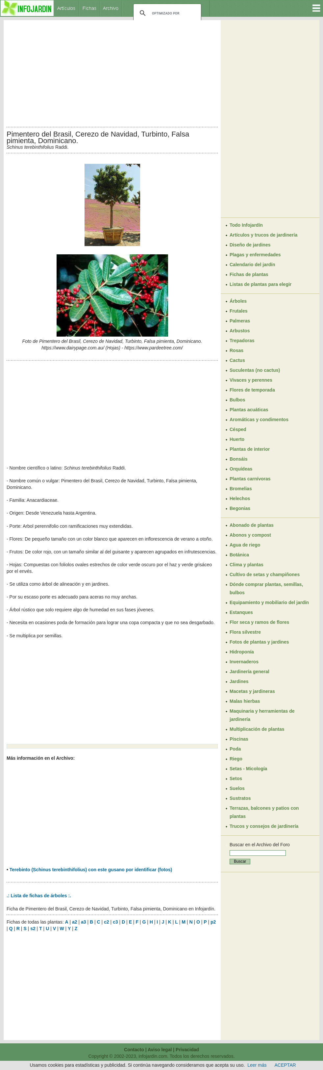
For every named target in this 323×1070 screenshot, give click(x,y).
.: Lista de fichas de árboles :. (39, 895)
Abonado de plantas (252, 525)
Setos (236, 778)
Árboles (238, 301)
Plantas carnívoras (250, 478)
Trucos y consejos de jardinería (264, 826)
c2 (106, 922)
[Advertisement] (112, 72)
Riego (236, 758)
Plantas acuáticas (249, 409)
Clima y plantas (246, 564)
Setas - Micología (248, 768)
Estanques (241, 612)
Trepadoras (242, 340)
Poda (235, 749)
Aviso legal (160, 1049)
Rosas (236, 350)
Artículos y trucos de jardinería (263, 235)
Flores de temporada (252, 390)
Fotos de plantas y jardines (259, 642)
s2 (33, 928)
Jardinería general (249, 671)
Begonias (240, 508)
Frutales (238, 311)
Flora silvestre (245, 632)
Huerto (237, 439)
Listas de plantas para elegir (260, 284)
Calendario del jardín (252, 264)
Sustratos (240, 798)
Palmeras (240, 320)
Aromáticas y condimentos (259, 419)
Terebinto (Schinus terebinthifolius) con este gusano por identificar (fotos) (91, 869)
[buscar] (166, 13)
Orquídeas (241, 468)
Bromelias (241, 488)
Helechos (240, 498)
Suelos (237, 788)
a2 (74, 922)
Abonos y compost (250, 535)
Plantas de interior (250, 449)
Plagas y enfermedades (255, 254)
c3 (115, 922)
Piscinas (239, 739)
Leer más (256, 1065)
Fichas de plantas (249, 274)
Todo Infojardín (246, 225)
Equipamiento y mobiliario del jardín (269, 602)
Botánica (239, 554)
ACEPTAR (285, 1065)
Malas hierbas (245, 701)
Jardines (239, 681)
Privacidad (187, 1049)
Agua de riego (245, 545)
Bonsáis (238, 459)
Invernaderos (244, 661)
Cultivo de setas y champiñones (265, 574)
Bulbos (237, 399)
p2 (213, 922)
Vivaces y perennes (251, 380)
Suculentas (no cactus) (255, 370)
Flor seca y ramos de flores (259, 622)
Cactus (237, 360)
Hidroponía (242, 651)
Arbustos (240, 330)
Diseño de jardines (250, 244)
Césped (238, 429)
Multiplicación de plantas (257, 729)
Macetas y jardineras (252, 691)
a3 (83, 922)
